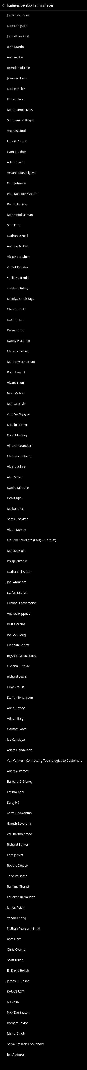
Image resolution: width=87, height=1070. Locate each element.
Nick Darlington (18, 1012)
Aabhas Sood (16, 131)
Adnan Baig (15, 718)
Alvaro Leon (15, 383)
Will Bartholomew (19, 834)
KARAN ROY (15, 991)
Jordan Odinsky (18, 15)
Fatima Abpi (15, 792)
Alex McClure (16, 466)
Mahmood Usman (20, 215)
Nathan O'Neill (17, 236)
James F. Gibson (18, 981)
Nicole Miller (16, 89)
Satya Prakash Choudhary (25, 1044)
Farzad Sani (15, 99)
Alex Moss (14, 477)
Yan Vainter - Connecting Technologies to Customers (44, 760)
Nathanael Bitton (19, 571)
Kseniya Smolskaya (20, 299)
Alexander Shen (18, 257)
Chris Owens (16, 949)
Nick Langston (17, 26)
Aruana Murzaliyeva (21, 173)
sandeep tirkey (17, 288)
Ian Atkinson (16, 1054)
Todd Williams (17, 876)
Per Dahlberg (16, 634)
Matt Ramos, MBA (20, 110)
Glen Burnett (16, 309)
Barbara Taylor (17, 1023)
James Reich (15, 907)
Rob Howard (16, 372)
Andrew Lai (15, 57)
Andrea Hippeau (18, 613)
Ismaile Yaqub (17, 141)
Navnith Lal (15, 320)
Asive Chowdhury (19, 813)
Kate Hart (14, 939)
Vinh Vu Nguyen (18, 414)
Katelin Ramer (17, 424)
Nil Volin (13, 1002)
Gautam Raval (17, 729)
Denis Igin (14, 498)
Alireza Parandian (19, 445)
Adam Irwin (15, 162)
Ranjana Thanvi (18, 886)
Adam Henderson (19, 750)
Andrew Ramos (18, 771)
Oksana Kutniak (18, 666)
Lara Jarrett (15, 855)
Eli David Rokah (18, 970)
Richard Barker (17, 844)
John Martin (15, 47)
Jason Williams (17, 78)
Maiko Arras (15, 508)
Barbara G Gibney (19, 781)
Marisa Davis (16, 403)
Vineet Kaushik (17, 267)
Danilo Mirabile (18, 487)
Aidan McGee (16, 529)
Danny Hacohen (18, 341)
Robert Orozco (17, 865)
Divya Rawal (15, 330)
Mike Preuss (15, 687)
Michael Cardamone (21, 603)
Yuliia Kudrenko (18, 278)
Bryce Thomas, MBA (21, 655)
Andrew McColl (17, 246)
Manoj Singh (16, 1033)
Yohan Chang (16, 918)
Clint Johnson (16, 183)
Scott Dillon (15, 960)
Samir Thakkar (17, 519)
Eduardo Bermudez (21, 897)
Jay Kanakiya (16, 739)
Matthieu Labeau (19, 456)
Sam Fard (14, 225)
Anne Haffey (16, 708)
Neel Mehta (15, 393)
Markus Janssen (18, 351)
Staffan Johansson (20, 697)
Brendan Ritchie (18, 68)
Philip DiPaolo (17, 561)
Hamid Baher (16, 152)
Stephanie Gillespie (20, 120)
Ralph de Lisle (17, 204)
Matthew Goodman (21, 362)
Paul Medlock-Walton (22, 194)
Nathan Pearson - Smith (24, 928)
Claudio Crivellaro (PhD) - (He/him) (31, 540)
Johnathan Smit (18, 36)
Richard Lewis (17, 676)
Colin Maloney (17, 435)
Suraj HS (13, 802)
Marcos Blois (16, 550)
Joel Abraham (16, 582)
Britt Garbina (16, 624)
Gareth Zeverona (19, 823)
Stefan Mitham (17, 592)
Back (3, 5)
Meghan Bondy (18, 645)
